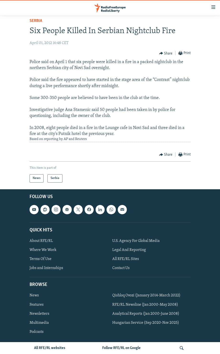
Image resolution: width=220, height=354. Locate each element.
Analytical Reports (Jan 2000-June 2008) (145, 313)
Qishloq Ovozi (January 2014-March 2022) (146, 295)
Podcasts (37, 332)
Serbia (36, 21)
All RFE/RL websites (49, 348)
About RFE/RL (41, 241)
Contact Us (121, 268)
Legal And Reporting (129, 250)
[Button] (166, 53)
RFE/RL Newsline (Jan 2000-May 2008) (145, 304)
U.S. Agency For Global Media (136, 241)
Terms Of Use (40, 259)
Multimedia (39, 322)
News (34, 295)
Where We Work (43, 250)
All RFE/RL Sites (125, 259)
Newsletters (39, 313)
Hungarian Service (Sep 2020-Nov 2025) (145, 322)
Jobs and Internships (46, 268)
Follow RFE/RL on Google (121, 348)
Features (37, 304)
